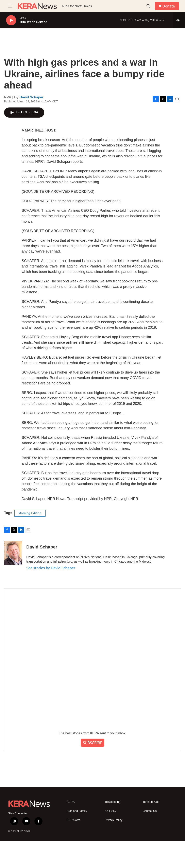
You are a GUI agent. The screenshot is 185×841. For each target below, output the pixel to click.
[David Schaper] (13, 553)
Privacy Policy (113, 820)
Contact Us (150, 811)
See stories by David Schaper (50, 567)
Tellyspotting (112, 801)
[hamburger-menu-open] (10, 6)
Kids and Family (77, 811)
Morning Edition (30, 513)
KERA (70, 801)
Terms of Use (151, 801)
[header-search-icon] (148, 6)
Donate (168, 6)
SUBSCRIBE (92, 742)
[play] (11, 20)
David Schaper (32, 97)
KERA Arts (73, 820)
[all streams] (179, 20)
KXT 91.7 (110, 811)
